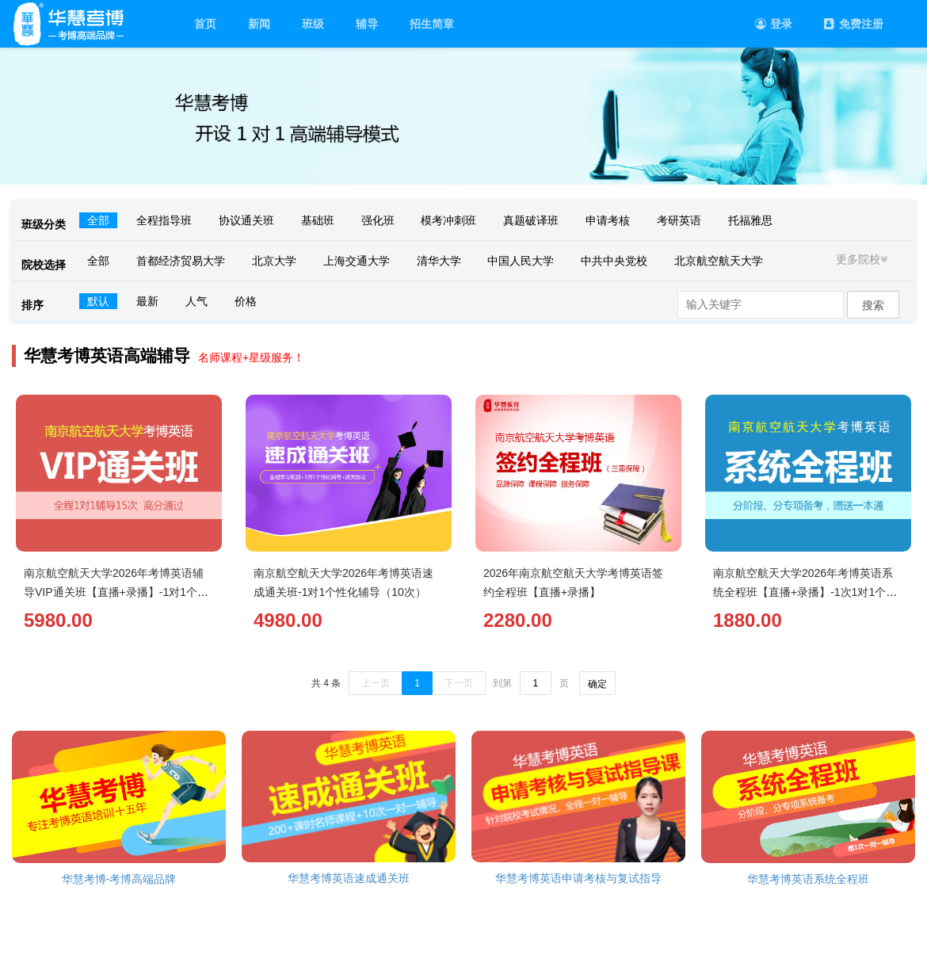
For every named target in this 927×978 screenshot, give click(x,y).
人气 (196, 301)
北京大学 (274, 260)
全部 (98, 220)
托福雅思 (750, 220)
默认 (98, 301)
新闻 (259, 23)
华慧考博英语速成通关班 (349, 878)
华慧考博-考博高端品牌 (119, 879)
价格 (246, 301)
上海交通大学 (356, 260)
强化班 (378, 220)
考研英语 (679, 220)
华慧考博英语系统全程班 (808, 879)
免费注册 (853, 23)
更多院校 (863, 259)
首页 (205, 23)
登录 (773, 23)
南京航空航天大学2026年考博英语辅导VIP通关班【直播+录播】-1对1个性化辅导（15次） (116, 592)
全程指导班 (164, 220)
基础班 (317, 220)
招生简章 (432, 23)
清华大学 (439, 260)
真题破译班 (531, 220)
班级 (313, 23)
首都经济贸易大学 (180, 260)
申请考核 (608, 220)
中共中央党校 (614, 260)
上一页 (375, 683)
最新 (147, 301)
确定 (597, 684)
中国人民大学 (520, 260)
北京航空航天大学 (718, 260)
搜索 (873, 305)
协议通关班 (246, 220)
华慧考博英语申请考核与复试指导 (578, 878)
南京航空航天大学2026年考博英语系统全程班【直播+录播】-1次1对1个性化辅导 (805, 592)
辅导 (367, 23)
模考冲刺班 (448, 220)
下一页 (458, 683)
